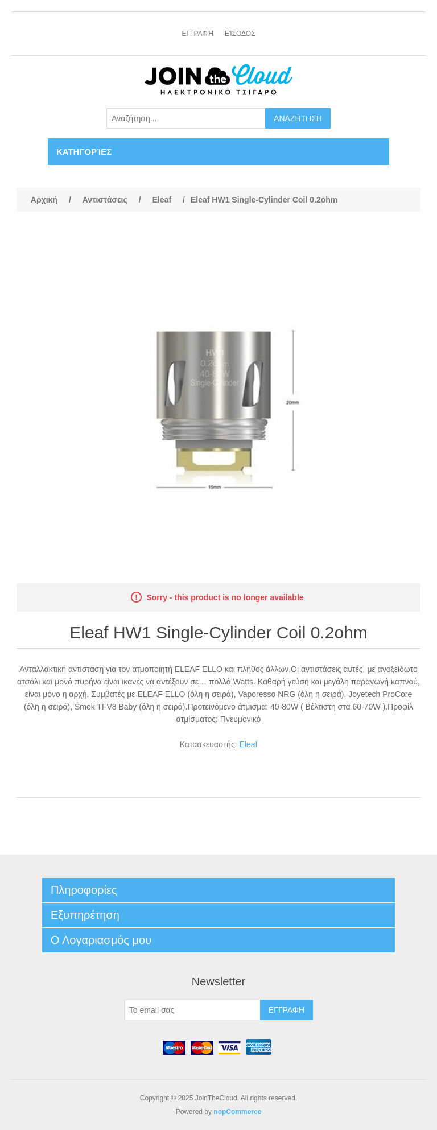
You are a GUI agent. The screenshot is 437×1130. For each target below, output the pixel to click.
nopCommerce (237, 1112)
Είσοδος (240, 34)
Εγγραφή (197, 34)
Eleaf (248, 744)
